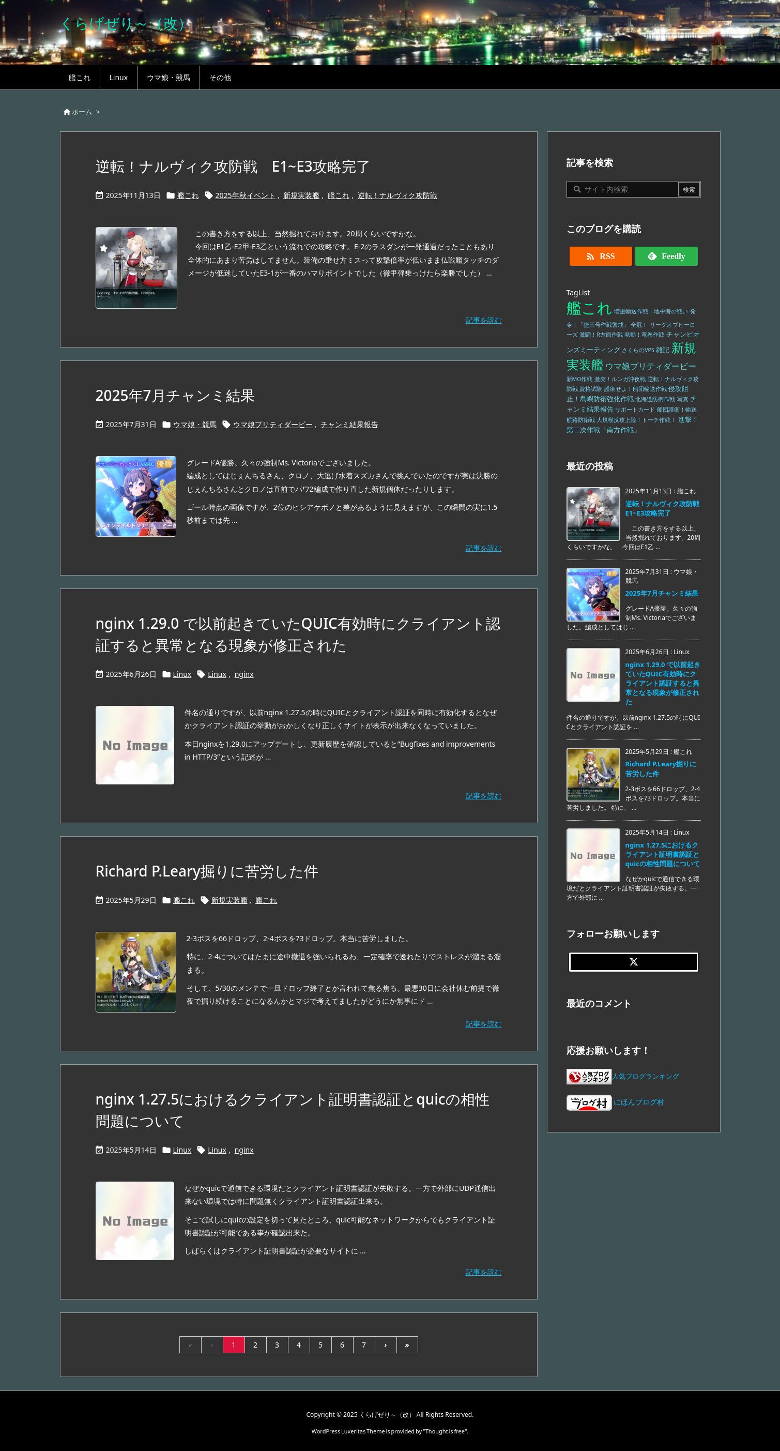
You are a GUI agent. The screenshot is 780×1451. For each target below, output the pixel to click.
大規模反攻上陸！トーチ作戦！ (636, 420)
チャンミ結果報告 (349, 424)
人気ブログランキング (645, 1076)
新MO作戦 (580, 379)
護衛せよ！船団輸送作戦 (635, 388)
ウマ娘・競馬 (195, 424)
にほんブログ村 (616, 1102)
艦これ (188, 195)
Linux (182, 674)
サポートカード (635, 409)
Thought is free (445, 1431)
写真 (683, 399)
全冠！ (639, 324)
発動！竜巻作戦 (644, 334)
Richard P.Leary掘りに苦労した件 (207, 871)
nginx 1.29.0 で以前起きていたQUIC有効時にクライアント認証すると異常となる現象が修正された (662, 683)
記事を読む (484, 320)
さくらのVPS (638, 350)
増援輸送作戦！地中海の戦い (651, 311)
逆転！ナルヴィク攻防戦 (397, 195)
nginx (244, 674)
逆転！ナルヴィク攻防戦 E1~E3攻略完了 (233, 166)
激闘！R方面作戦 (601, 334)
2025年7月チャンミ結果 (175, 395)
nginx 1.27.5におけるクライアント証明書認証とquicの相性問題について (662, 854)
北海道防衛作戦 (655, 399)
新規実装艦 (301, 195)
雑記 (662, 349)
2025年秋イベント (246, 195)
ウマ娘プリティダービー (273, 424)
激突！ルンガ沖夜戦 (620, 379)
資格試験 (590, 388)
